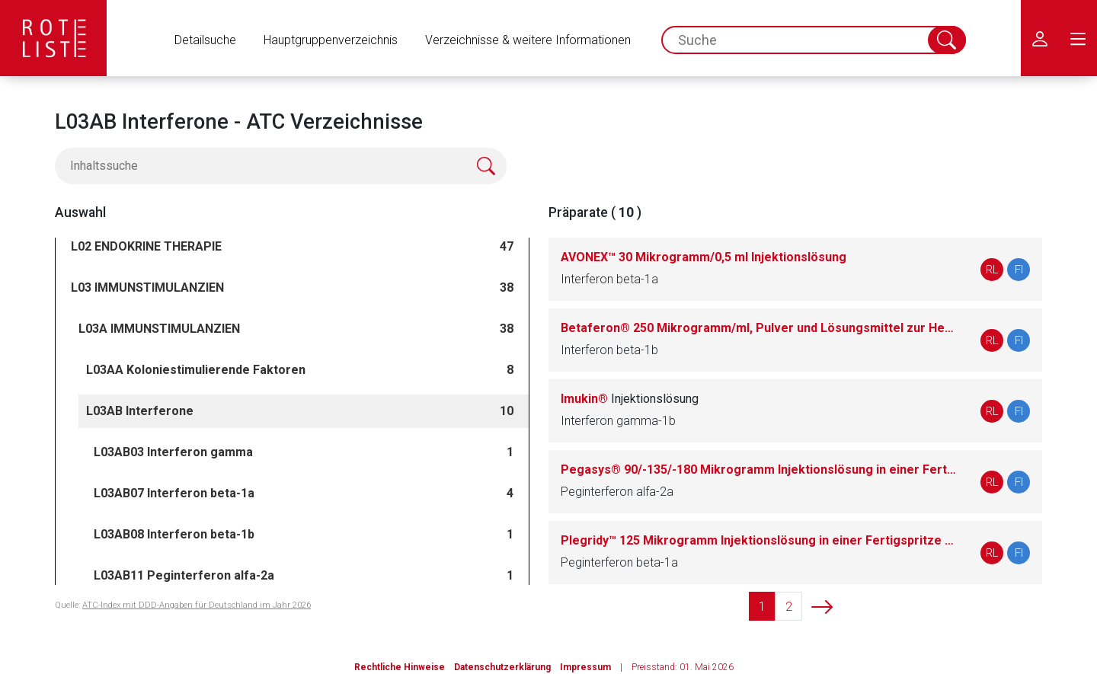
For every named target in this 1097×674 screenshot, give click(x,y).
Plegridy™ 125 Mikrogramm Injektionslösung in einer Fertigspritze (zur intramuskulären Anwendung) (759, 540)
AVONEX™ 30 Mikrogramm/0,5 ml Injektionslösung (703, 257)
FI (1019, 269)
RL (992, 269)
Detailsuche (205, 40)
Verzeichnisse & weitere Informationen (528, 40)
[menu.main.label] (1078, 38)
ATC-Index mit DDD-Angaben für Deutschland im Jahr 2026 (196, 605)
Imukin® (630, 398)
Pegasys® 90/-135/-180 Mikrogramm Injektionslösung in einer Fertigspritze (759, 469)
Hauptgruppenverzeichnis (331, 40)
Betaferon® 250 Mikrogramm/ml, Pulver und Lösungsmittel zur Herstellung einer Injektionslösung (759, 328)
